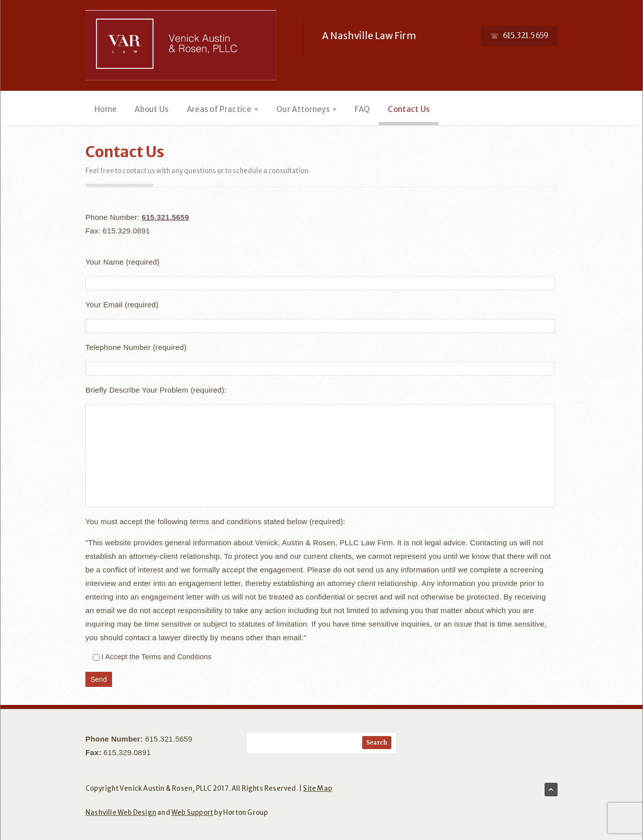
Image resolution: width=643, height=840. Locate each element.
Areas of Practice (222, 109)
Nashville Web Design (120, 812)
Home (105, 109)
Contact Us (409, 109)
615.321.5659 (165, 217)
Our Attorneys (306, 109)
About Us (151, 109)
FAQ (362, 109)
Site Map (317, 788)
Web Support (192, 812)
